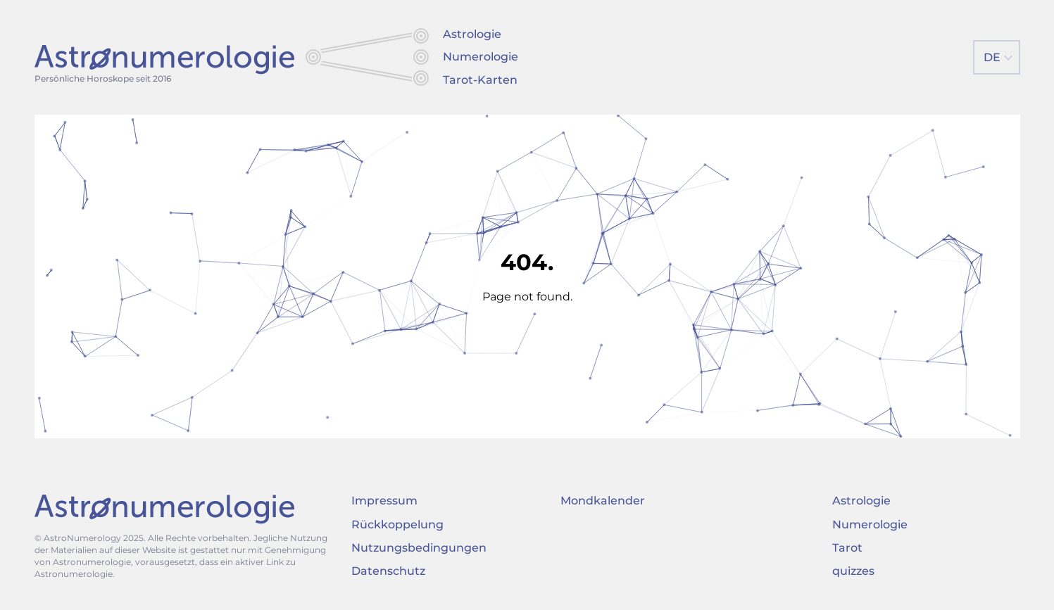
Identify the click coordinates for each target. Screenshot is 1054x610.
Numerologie (480, 56)
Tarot (847, 547)
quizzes (853, 571)
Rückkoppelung (397, 524)
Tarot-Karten (480, 80)
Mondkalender (602, 500)
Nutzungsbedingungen (419, 547)
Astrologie (472, 34)
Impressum (384, 500)
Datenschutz (388, 571)
